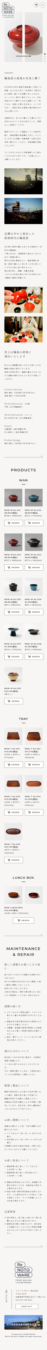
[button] (44, 54)
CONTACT (27, 1306)
